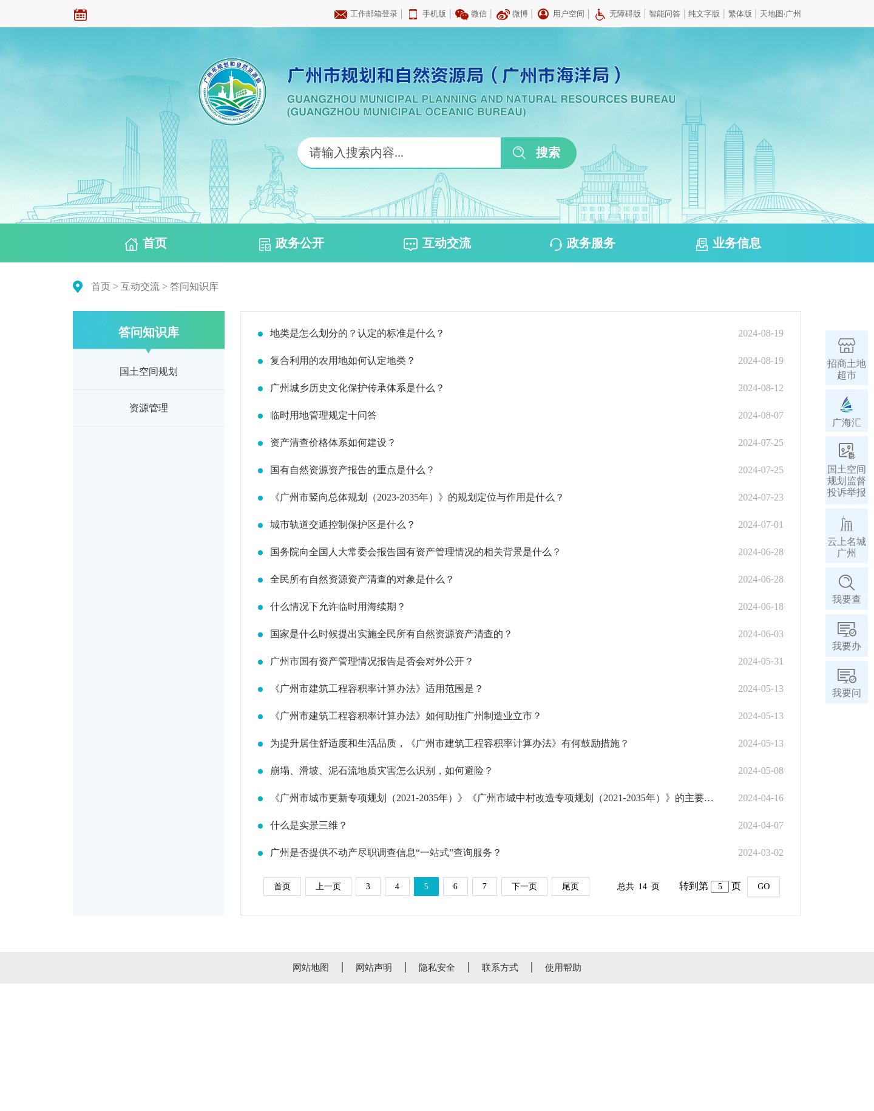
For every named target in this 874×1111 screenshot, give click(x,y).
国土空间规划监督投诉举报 (846, 480)
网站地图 (311, 968)
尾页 (570, 886)
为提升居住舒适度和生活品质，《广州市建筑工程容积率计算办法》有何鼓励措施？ (449, 743)
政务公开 (291, 243)
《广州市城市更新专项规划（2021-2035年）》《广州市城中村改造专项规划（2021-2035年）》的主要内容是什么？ (496, 798)
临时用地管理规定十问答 (323, 415)
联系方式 (500, 968)
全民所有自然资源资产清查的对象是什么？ (362, 579)
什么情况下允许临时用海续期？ (338, 607)
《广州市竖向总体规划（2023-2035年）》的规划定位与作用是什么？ (417, 497)
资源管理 (148, 408)
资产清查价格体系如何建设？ (333, 443)
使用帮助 (563, 968)
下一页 (524, 886)
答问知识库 (194, 286)
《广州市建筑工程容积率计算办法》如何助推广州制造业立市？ (406, 716)
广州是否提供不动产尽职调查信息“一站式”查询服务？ (386, 853)
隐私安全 (437, 968)
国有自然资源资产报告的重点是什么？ (352, 470)
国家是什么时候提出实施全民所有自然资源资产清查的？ (391, 634)
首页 (146, 243)
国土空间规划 (149, 371)
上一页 (328, 886)
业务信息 (728, 243)
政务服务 (582, 243)
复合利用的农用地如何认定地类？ (343, 361)
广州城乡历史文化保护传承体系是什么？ (357, 388)
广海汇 (846, 422)
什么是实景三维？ (309, 825)
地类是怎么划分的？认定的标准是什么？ (357, 333)
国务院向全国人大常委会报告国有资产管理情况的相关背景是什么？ (415, 552)
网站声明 (374, 968)
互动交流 (437, 243)
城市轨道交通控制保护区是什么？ (343, 525)
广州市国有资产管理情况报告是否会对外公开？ (372, 661)
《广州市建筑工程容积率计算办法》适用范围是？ (377, 689)
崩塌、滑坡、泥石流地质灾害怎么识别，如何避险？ (381, 771)
